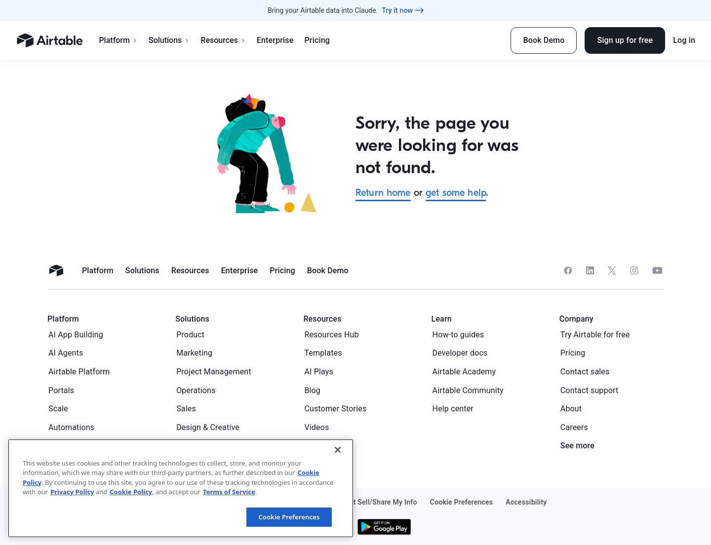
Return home (383, 192)
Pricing (316, 40)
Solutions (169, 40)
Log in (684, 40)
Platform (118, 40)
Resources (223, 40)
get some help (456, 192)
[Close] (338, 505)
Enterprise (275, 40)
